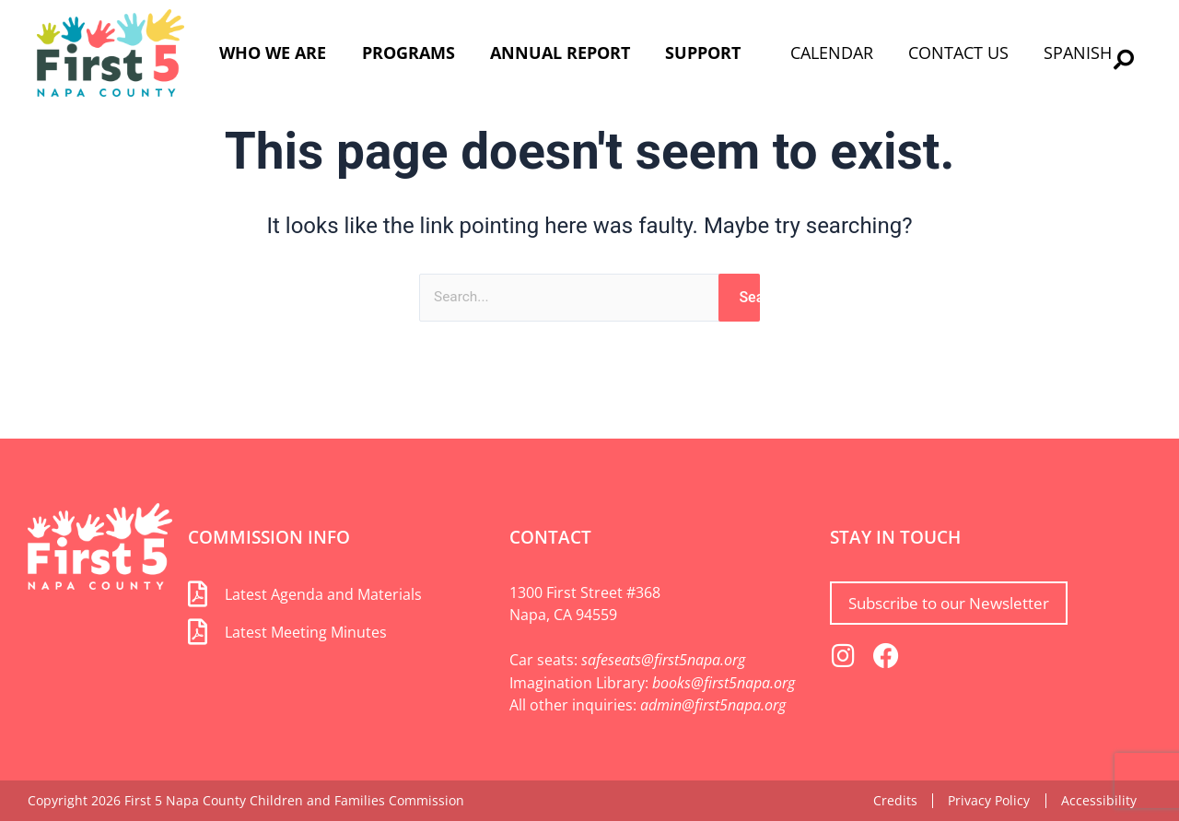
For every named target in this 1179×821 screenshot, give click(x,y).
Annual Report (560, 52)
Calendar (831, 52)
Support (703, 52)
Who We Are (272, 52)
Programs (408, 52)
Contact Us (958, 52)
